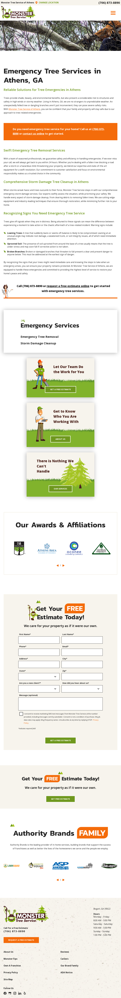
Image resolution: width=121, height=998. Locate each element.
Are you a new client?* (30, 684)
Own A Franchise (12, 969)
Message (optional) (28, 697)
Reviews (65, 955)
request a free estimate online (68, 286)
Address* (23, 660)
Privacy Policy (11, 976)
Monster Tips (10, 962)
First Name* (25, 636)
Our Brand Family (69, 969)
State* (22, 672)
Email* (65, 648)
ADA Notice (66, 976)
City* (64, 660)
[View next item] (63, 566)
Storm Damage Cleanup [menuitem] (38, 343)
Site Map (8, 983)
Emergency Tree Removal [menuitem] (40, 337)
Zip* (64, 672)
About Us (60, 439)
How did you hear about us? (75, 684)
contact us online (33, 133)
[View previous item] (57, 566)
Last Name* (68, 636)
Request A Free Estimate (22, 943)
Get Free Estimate (60, 801)
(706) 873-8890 (109, 3)
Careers (64, 962)
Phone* (22, 648)
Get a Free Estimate (60, 742)
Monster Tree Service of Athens (24, 109)
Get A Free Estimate (60, 389)
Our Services (60, 490)
